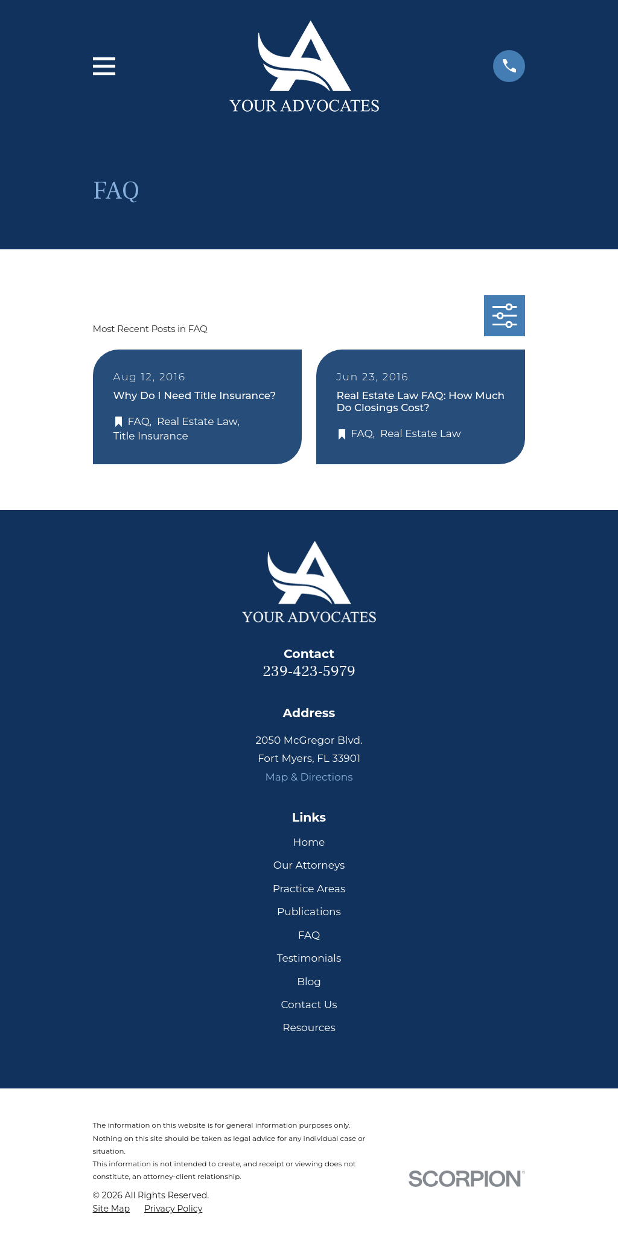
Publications (309, 912)
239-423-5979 (309, 672)
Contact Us (309, 1004)
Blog (309, 982)
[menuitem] (111, 1209)
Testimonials (309, 958)
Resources (309, 1027)
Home (309, 842)
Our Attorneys (309, 865)
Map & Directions (308, 777)
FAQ (309, 935)
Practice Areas (309, 889)
